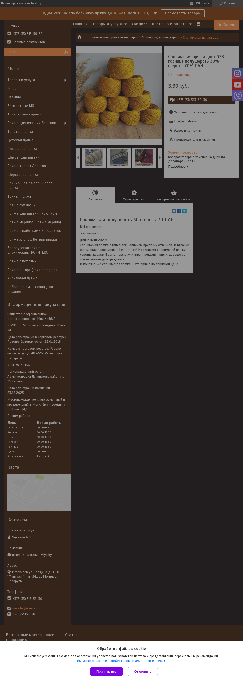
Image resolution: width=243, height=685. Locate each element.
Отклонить (143, 671)
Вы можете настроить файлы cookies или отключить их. (120, 660)
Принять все (106, 671)
